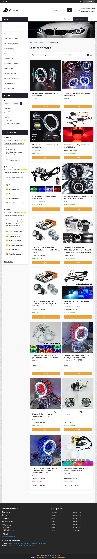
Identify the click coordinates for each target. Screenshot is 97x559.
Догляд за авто (9, 68)
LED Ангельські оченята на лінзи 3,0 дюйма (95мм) (45, 146)
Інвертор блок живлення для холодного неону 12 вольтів (15, 178)
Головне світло (8, 24)
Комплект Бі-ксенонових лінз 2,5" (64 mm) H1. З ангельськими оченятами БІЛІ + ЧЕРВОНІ (76, 358)
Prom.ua (57, 555)
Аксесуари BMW (9, 58)
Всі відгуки (7, 261)
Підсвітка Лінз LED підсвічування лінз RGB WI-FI (44, 197)
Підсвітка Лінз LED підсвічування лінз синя (76, 302)
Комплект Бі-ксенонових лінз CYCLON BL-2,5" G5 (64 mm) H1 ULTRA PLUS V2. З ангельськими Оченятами (78, 250)
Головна (67, 19)
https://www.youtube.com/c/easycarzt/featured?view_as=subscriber (27, 543)
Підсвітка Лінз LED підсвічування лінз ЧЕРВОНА (76, 146)
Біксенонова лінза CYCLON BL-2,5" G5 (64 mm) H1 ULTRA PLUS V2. (78, 197)
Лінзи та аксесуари (10, 34)
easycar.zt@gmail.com (9, 536)
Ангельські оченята (10, 29)
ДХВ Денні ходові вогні (11, 44)
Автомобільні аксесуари (11, 63)
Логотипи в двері (9, 49)
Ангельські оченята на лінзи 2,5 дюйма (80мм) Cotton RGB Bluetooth (45, 357)
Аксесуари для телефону (11, 78)
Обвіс (5, 53)
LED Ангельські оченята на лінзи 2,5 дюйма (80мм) (45, 94)
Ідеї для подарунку (10, 73)
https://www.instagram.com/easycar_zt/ (21, 545)
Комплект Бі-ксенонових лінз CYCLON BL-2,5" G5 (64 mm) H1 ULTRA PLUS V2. (45, 250)
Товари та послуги (80, 19)
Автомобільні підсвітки (11, 39)
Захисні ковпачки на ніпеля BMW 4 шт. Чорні (14, 148)
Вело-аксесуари (9, 88)
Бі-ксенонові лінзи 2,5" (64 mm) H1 (77, 412)
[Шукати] (69, 10)
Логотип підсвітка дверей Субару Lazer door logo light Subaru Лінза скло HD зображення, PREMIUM (14, 222)
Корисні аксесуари (9, 83)
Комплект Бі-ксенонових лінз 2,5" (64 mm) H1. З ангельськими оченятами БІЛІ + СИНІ (44, 470)
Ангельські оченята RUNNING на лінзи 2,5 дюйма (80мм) (76, 469)
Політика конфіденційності (58, 557)
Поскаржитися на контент (43, 557)
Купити (45, 106)
